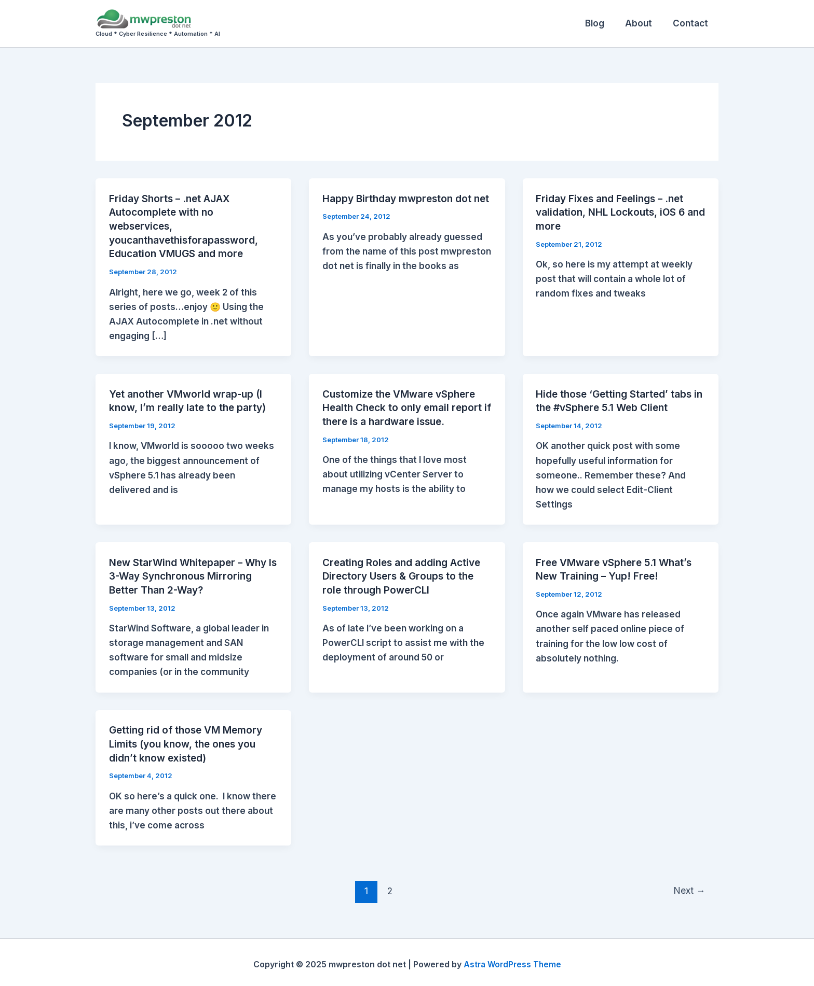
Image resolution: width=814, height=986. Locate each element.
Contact (692, 23)
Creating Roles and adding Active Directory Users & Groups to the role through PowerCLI (405, 573)
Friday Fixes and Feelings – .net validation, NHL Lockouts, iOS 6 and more (613, 212)
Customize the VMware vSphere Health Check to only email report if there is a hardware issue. (405, 405)
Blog (602, 23)
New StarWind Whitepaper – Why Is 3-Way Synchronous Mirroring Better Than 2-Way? (191, 573)
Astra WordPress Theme (512, 960)
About (643, 23)
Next (688, 886)
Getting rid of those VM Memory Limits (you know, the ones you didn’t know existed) (189, 740)
